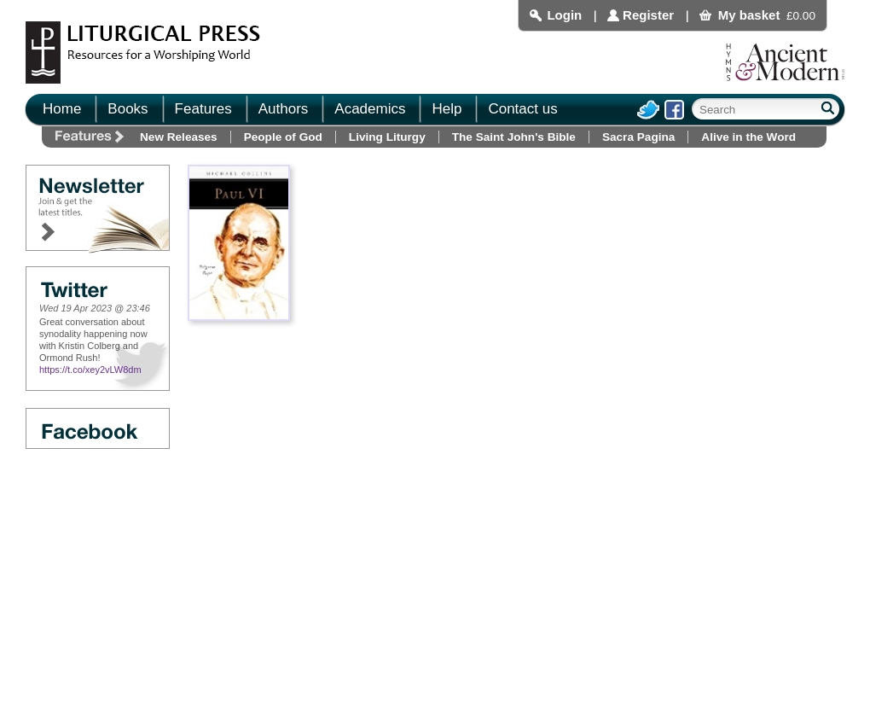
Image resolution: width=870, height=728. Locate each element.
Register (648, 15)
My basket (749, 15)
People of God (283, 137)
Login (564, 15)
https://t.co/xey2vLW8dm (90, 369)
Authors (283, 109)
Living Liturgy (387, 137)
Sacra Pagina (638, 137)
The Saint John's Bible (514, 137)
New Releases (179, 137)
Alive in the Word (748, 137)
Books (127, 109)
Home (62, 109)
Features (203, 109)
